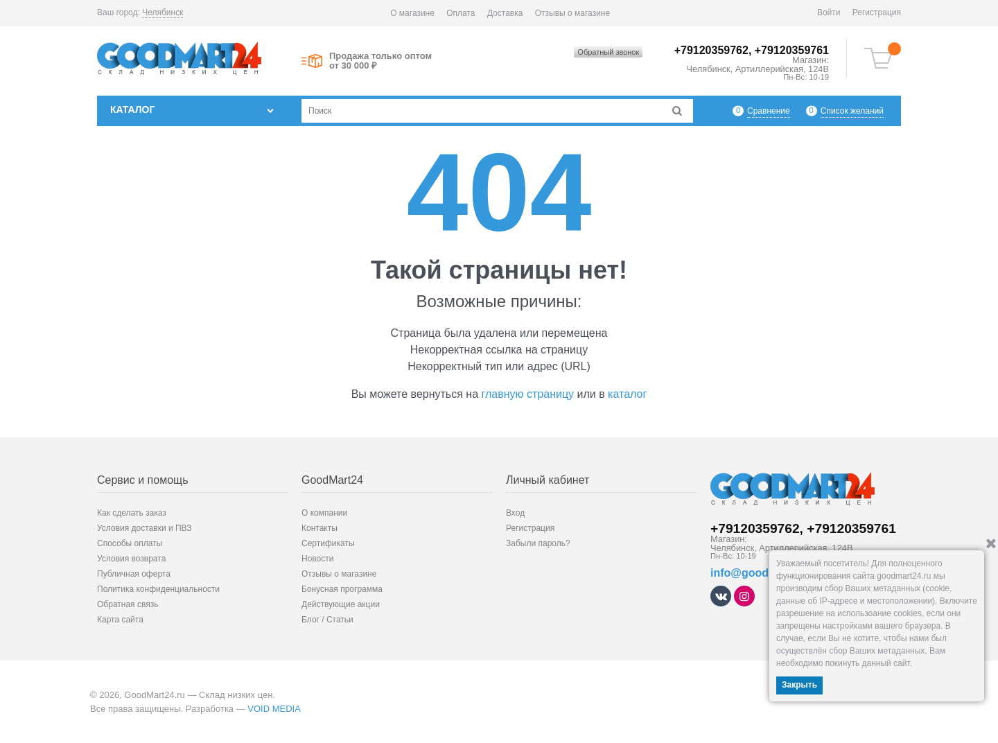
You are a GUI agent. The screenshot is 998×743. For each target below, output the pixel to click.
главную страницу (528, 394)
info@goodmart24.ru (764, 573)
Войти (829, 12)
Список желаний (852, 110)
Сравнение (768, 110)
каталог (627, 394)
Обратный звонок (608, 52)
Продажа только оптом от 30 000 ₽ (380, 61)
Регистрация (876, 12)
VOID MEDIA (274, 708)
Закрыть (799, 685)
